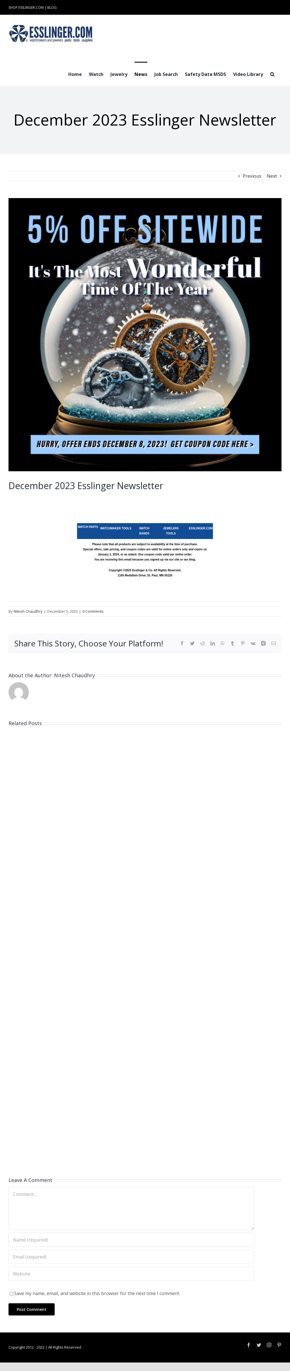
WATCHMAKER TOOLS (115, 528)
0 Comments (93, 611)
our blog (189, 559)
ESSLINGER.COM (201, 528)
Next (272, 176)
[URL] (131, 1274)
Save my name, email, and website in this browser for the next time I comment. (97, 1293)
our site (174, 559)
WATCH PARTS (88, 527)
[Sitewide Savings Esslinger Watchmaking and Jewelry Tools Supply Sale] (145, 334)
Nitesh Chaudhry (28, 611)
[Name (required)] (131, 1240)
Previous (252, 176)
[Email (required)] (131, 1257)
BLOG (52, 7)
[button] (272, 74)
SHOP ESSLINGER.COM (26, 7)
